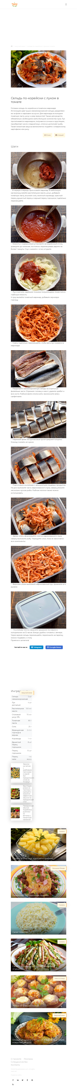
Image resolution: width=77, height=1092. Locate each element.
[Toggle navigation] (66, 4)
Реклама (28, 1059)
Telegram (36, 647)
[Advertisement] (38, 26)
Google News (54, 647)
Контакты (15, 1065)
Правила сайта (16, 1075)
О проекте (16, 1059)
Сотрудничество (19, 1062)
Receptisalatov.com (21, 1069)
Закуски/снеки (20, 46)
